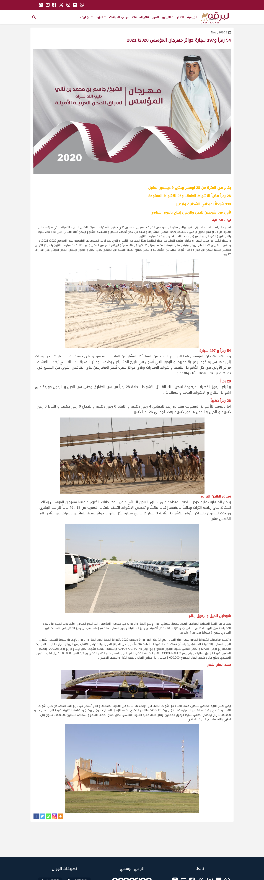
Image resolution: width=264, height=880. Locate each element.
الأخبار (180, 17)
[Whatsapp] (48, 816)
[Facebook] (36, 816)
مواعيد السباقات (118, 17)
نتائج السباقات (140, 17)
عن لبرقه (86, 17)
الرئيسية (192, 17)
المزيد (101, 17)
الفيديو (167, 17)
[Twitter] (42, 816)
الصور (155, 17)
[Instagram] (54, 816)
